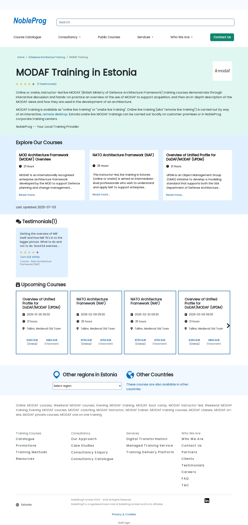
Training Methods (31, 452)
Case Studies (82, 445)
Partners (189, 452)
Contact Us (222, 37)
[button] (227, 325)
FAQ (185, 478)
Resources (25, 458)
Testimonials (193, 465)
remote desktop (54, 114)
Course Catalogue (27, 37)
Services (144, 37)
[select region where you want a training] (87, 386)
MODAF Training (78, 57)
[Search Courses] (145, 22)
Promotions (26, 445)
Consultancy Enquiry (89, 452)
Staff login (124, 522)
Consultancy (68, 37)
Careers (189, 472)
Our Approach (84, 439)
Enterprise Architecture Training (47, 57)
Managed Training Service (149, 445)
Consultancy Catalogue (92, 459)
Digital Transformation (146, 439)
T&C (185, 485)
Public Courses (109, 37)
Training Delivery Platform (150, 452)
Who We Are (180, 37)
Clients (188, 458)
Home (20, 57)
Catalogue (25, 439)
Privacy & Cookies (124, 514)
